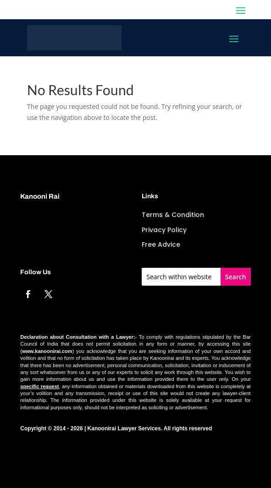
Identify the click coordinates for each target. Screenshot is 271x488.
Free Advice (161, 244)
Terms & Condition (173, 214)
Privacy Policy (164, 229)
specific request (39, 386)
